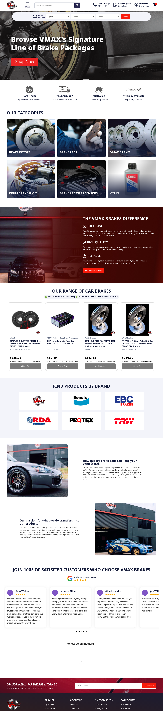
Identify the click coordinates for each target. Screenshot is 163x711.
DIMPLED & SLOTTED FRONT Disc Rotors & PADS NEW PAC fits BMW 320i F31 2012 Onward (25, 344)
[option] (81, 45)
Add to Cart (25, 366)
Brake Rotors (126, 704)
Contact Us (74, 708)
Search (125, 16)
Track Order (50, 708)
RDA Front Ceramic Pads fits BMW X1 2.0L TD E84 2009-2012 (61, 342)
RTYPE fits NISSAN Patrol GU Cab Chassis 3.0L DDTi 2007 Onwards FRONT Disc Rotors (137, 344)
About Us (74, 704)
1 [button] (76, 79)
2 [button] (83, 79)
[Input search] (57, 5)
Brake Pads (125, 708)
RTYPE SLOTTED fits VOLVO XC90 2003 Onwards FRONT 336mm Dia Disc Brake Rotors (100, 344)
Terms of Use (101, 704)
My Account (49, 704)
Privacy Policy (101, 708)
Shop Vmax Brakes (93, 270)
